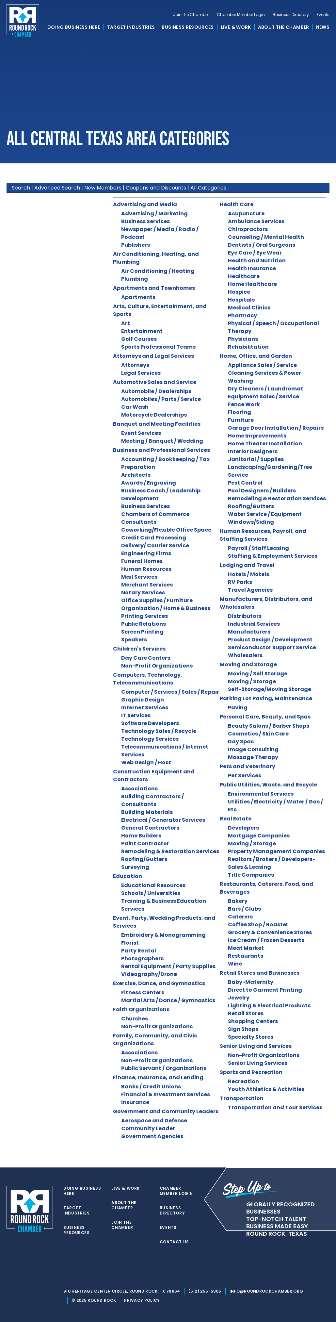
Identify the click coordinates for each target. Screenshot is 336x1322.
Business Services (145, 221)
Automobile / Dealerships (156, 391)
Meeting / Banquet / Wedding (162, 441)
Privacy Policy (146, 1300)
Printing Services (144, 616)
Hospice (239, 292)
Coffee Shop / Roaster (258, 924)
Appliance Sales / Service (262, 365)
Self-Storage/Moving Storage (269, 689)
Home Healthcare (252, 284)
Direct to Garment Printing (265, 990)
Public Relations (143, 624)
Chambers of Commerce (155, 514)
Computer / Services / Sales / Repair (170, 692)
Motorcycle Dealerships (154, 415)
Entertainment (142, 331)
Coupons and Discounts (156, 187)
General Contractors (150, 828)
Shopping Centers (253, 1021)
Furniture (241, 420)
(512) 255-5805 (208, 1291)
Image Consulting (253, 749)
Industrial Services (254, 624)
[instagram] (96, 1272)
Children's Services (139, 649)
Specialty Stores (250, 1037)
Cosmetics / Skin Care (258, 733)
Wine (235, 963)
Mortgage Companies (259, 835)
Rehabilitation (248, 347)
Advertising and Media (145, 204)
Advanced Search (57, 187)
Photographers (142, 958)
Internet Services (144, 707)
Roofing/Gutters (144, 859)
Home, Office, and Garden (256, 356)
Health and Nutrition (257, 260)
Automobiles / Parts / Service (161, 399)
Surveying (135, 867)
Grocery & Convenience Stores (270, 932)
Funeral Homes (142, 561)
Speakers (134, 639)
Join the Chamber (191, 18)
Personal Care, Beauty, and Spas (265, 716)
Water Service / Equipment (265, 514)
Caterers (240, 916)
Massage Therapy (253, 757)
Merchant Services (147, 584)
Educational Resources (153, 885)
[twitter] (70, 1272)
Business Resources (188, 30)
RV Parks (240, 582)
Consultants (138, 522)
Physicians (243, 339)
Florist (130, 943)
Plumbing (134, 279)
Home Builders (141, 835)
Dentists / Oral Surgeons (261, 245)
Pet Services (244, 775)
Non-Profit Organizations (157, 665)
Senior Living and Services (256, 1046)
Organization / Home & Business (165, 608)
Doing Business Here (73, 30)
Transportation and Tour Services (275, 1107)
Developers (243, 828)
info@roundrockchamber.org (270, 1291)
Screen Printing (142, 632)
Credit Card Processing (153, 537)
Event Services (141, 433)
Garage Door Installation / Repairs (276, 428)
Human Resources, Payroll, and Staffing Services (263, 535)
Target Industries (131, 30)
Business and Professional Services (161, 450)
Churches (134, 1018)
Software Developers (150, 723)
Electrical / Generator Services (163, 820)
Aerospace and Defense (154, 1120)
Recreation (243, 1081)
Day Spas (241, 741)
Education (127, 876)
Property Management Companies (276, 851)
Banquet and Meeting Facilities (156, 424)
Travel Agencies (250, 590)
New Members (102, 187)
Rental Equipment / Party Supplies (168, 966)
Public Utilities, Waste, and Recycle (268, 784)
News (322, 30)
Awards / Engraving (148, 483)
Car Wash (135, 407)
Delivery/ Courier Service (155, 545)
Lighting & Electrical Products (269, 1005)
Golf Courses (139, 339)
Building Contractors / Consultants (152, 800)
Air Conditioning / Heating (158, 271)
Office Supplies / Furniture (157, 600)
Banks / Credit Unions (151, 1086)
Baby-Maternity (250, 982)
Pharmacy (242, 315)
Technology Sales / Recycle (158, 731)
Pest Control (245, 483)
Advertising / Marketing (154, 213)
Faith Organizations (141, 1009)
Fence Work (244, 404)
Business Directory (291, 18)
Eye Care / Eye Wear (255, 252)
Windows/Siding (251, 522)
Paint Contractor (145, 843)
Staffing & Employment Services (272, 556)
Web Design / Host (146, 762)
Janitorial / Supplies (256, 459)
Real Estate (235, 818)
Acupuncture (246, 213)
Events (323, 18)
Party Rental (138, 950)
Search (21, 187)
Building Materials (147, 812)
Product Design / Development (270, 639)
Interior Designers (253, 451)
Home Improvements (257, 435)
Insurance (135, 1102)
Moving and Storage (248, 664)
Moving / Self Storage (257, 673)
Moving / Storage (252, 681)
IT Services (136, 715)
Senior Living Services (257, 1063)
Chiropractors (248, 229)
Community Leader (148, 1128)
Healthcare (244, 276)
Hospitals (241, 300)
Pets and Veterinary (247, 766)
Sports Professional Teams (158, 347)
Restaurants (245, 956)
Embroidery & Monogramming (163, 935)
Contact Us (177, 1242)
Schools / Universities (150, 893)
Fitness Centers (142, 992)
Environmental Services (261, 794)
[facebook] (83, 1272)
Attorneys (135, 365)
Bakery (238, 901)
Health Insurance (252, 268)
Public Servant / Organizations (163, 1068)
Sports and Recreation (251, 1072)
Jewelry (238, 997)
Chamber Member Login (241, 18)
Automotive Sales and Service (154, 382)
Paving (238, 707)
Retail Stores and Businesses (259, 973)
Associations (139, 788)
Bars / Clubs (244, 909)
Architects (136, 475)
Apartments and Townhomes (154, 288)
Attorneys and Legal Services (153, 356)
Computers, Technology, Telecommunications (147, 678)
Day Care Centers (145, 658)
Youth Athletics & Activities (266, 1089)
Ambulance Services (256, 221)
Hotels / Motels (248, 574)
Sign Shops (243, 1029)
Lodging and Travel (247, 565)
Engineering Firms (146, 553)
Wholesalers (245, 655)
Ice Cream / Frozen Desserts (266, 940)
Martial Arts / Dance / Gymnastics (168, 1000)
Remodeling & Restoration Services (170, 851)
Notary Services (143, 592)
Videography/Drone (149, 974)
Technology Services (150, 739)
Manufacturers (249, 632)
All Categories (208, 187)
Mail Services (139, 577)
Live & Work (236, 30)
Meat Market (246, 948)
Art (125, 323)
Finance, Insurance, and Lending (158, 1077)
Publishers (135, 245)
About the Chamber (283, 30)
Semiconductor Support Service (272, 647)
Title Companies (251, 875)
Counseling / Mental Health (266, 237)
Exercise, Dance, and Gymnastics (159, 983)
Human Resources (146, 569)
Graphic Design (142, 699)
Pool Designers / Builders (262, 490)
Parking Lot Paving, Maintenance (266, 698)
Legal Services (141, 373)
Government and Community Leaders (165, 1111)
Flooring (239, 412)
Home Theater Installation (265, 443)
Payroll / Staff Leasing (258, 548)
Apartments (138, 297)
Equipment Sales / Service (263, 396)
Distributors (245, 616)
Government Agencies (152, 1136)
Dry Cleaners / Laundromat (265, 388)
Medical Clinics (249, 307)
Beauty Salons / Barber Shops (268, 726)
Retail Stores (246, 1013)
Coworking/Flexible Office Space (166, 530)
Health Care (236, 204)
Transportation (242, 1098)
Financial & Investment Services (165, 1094)
